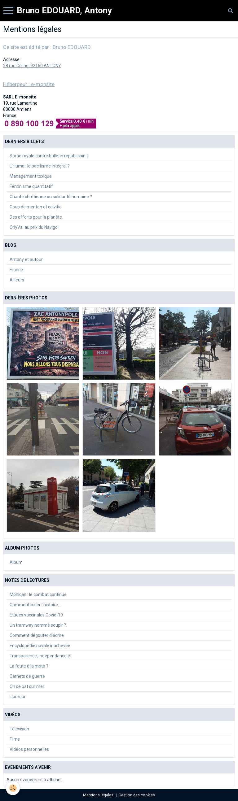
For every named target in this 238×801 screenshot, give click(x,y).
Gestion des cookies (136, 795)
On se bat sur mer (27, 686)
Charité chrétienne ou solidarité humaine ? (51, 196)
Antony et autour (26, 259)
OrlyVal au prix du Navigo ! (35, 227)
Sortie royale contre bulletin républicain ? (49, 155)
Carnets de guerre (27, 676)
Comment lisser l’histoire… (35, 604)
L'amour (18, 696)
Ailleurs (17, 279)
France (16, 269)
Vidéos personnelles (29, 749)
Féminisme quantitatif (31, 186)
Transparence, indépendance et (41, 655)
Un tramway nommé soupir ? (38, 625)
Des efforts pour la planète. (36, 217)
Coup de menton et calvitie (36, 206)
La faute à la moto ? (29, 666)
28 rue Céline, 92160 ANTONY (32, 65)
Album (16, 562)
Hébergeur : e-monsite (29, 84)
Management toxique (31, 176)
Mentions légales (98, 795)
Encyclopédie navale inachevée (40, 645)
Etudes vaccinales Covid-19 (36, 614)
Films (15, 739)
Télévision (19, 728)
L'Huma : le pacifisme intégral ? (40, 165)
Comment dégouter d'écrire (37, 635)
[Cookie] (13, 788)
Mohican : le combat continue (38, 594)
